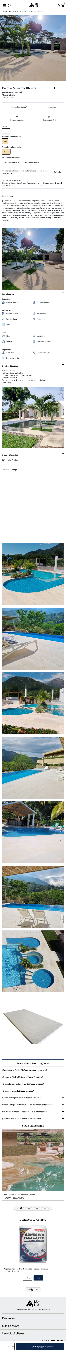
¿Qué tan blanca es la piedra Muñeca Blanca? (33, 1118)
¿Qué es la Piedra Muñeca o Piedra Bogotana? (33, 1076)
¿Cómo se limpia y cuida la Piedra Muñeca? (33, 1097)
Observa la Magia (33, 469)
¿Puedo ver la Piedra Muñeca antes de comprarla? (33, 1069)
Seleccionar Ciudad (52, 182)
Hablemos (51, 106)
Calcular (58, 172)
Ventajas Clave (33, 294)
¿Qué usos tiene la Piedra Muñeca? (33, 1090)
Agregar (38, 1278)
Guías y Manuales (33, 454)
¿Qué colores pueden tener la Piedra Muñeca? (33, 1083)
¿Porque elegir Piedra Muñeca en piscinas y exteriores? (33, 1104)
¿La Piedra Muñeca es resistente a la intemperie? (33, 1111)
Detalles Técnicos (33, 365)
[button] (18, 1208)
